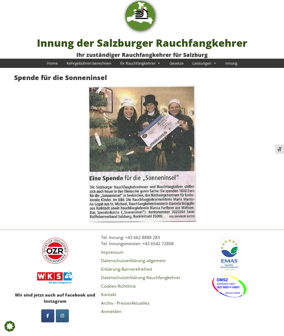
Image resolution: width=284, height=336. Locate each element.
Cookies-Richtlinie (118, 286)
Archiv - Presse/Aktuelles (125, 303)
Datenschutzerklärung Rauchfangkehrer (141, 277)
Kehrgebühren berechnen (89, 63)
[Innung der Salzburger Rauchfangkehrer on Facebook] (47, 315)
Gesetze (176, 63)
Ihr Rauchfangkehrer (140, 63)
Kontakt (109, 294)
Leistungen (204, 63)
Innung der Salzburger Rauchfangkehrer (142, 43)
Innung (231, 63)
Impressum (112, 252)
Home (52, 63)
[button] (9, 326)
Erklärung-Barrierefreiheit (126, 269)
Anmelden (111, 311)
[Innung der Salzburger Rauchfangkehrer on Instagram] (62, 315)
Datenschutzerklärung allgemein (133, 260)
